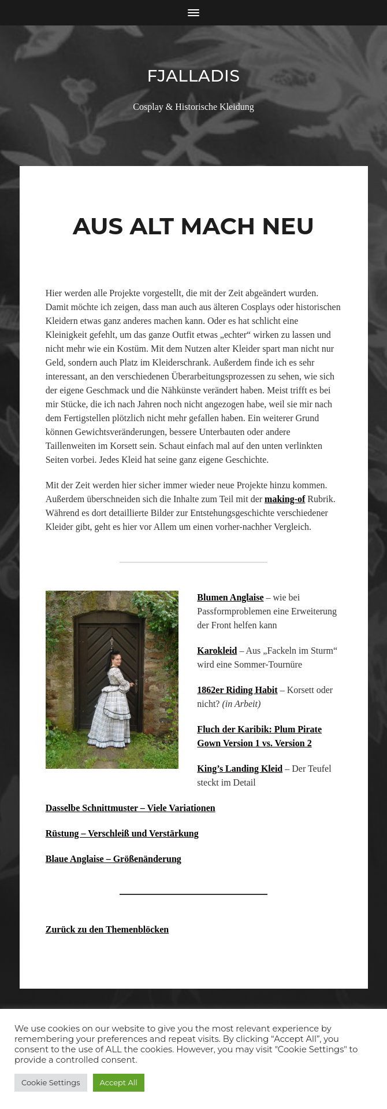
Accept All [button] (118, 1082)
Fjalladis (193, 76)
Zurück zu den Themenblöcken (107, 929)
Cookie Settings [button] (50, 1082)
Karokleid (217, 650)
